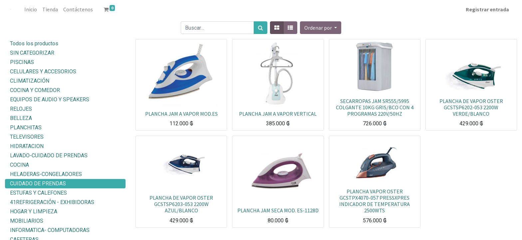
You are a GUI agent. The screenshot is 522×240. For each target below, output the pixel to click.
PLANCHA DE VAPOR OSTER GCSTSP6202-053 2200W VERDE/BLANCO (471, 107)
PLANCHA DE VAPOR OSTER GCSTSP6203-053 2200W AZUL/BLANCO (181, 204)
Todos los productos (34, 43)
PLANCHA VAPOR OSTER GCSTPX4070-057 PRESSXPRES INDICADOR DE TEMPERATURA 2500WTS (374, 201)
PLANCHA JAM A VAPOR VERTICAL (278, 113)
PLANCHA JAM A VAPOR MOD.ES (181, 113)
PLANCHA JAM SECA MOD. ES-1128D (278, 210)
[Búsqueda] (260, 27)
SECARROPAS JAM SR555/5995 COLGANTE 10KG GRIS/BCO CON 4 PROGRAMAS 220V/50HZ (374, 107)
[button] (320, 27)
